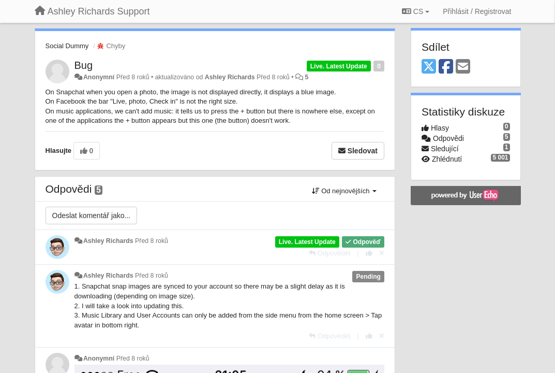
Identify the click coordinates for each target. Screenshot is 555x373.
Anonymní (98, 77)
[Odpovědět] (329, 253)
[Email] (463, 67)
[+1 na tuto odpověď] (369, 253)
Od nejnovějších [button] (344, 191)
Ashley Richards (230, 77)
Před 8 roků (151, 241)
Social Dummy (67, 46)
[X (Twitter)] (429, 67)
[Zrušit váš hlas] (381, 253)
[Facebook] (446, 67)
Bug (83, 65)
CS (415, 11)
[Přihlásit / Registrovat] (477, 11)
